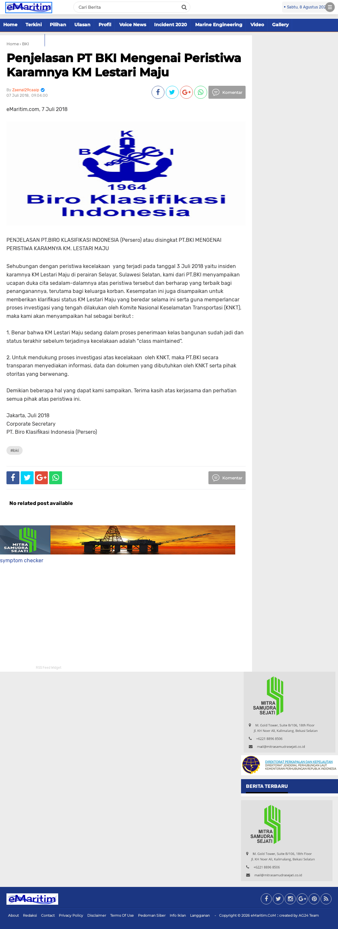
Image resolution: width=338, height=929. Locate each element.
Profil (105, 25)
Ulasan (82, 25)
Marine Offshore (22, 40)
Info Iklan (178, 915)
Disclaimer (96, 915)
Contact (48, 915)
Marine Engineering (218, 25)
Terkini (34, 25)
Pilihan (58, 25)
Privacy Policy (71, 915)
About (13, 915)
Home (10, 25)
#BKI (14, 450)
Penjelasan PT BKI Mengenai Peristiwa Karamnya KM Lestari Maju (123, 65)
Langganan (200, 915)
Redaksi (30, 915)
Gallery (280, 25)
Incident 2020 (170, 25)
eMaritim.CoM (263, 915)
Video (257, 25)
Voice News (132, 25)
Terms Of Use (122, 915)
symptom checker (21, 560)
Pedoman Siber (151, 915)
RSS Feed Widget (48, 668)
